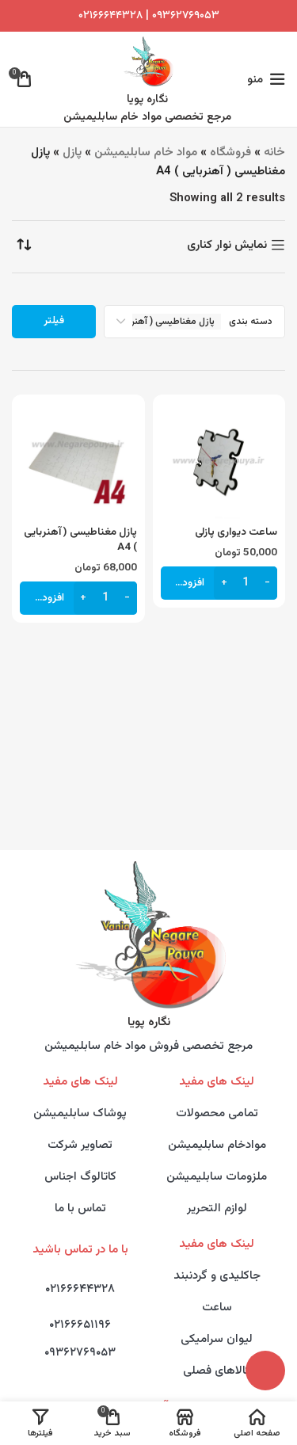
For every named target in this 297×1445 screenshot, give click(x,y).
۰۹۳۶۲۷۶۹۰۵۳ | (181, 16)
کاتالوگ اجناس (80, 1177)
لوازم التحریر (217, 1208)
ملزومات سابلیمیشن (216, 1177)
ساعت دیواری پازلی (236, 532)
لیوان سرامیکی (217, 1339)
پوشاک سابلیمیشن (80, 1113)
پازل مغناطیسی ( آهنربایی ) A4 (80, 539)
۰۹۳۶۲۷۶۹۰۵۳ (80, 1353)
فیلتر (54, 321)
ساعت (217, 1307)
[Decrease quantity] (267, 583)
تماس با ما (80, 1208)
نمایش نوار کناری (227, 245)
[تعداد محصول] (245, 583)
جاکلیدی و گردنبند (217, 1276)
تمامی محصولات (217, 1113)
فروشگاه (230, 152)
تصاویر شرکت (80, 1145)
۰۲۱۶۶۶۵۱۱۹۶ (80, 1325)
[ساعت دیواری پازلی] (219, 461)
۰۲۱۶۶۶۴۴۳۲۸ (110, 16)
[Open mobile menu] (266, 79)
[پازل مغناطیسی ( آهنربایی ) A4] (78, 461)
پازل (72, 152)
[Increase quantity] (224, 583)
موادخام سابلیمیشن (217, 1145)
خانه (274, 152)
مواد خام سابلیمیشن (145, 152)
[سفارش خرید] (24, 245)
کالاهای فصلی (217, 1371)
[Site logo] (147, 61)
